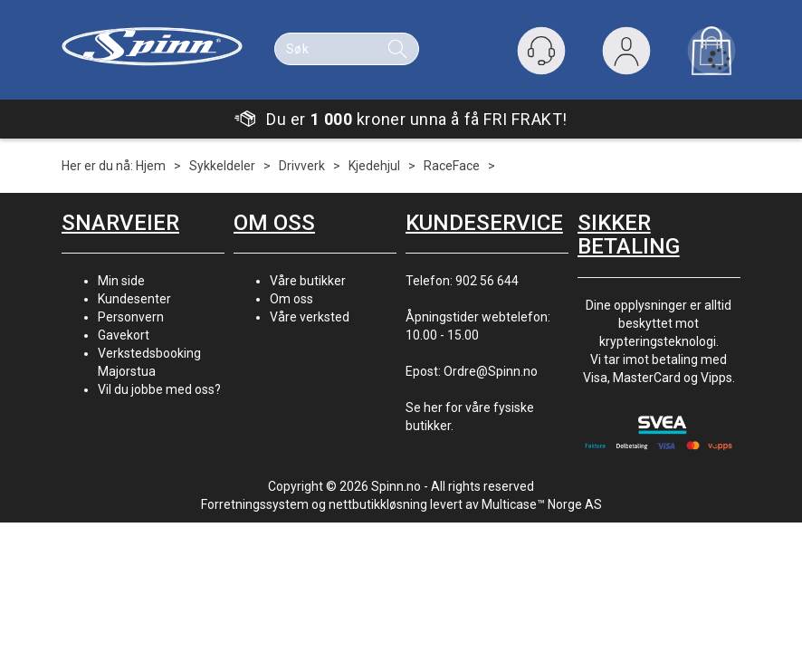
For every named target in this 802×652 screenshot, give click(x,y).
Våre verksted (309, 317)
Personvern (131, 317)
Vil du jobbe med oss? (159, 389)
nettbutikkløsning (378, 504)
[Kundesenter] (541, 50)
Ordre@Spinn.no (491, 371)
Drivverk (302, 165)
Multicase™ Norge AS (542, 504)
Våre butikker (308, 280)
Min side (121, 280)
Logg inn (626, 54)
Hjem (151, 165)
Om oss (291, 299)
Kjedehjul (374, 165)
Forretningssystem (255, 504)
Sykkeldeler (222, 165)
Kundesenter (134, 299)
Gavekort (123, 335)
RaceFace (452, 165)
